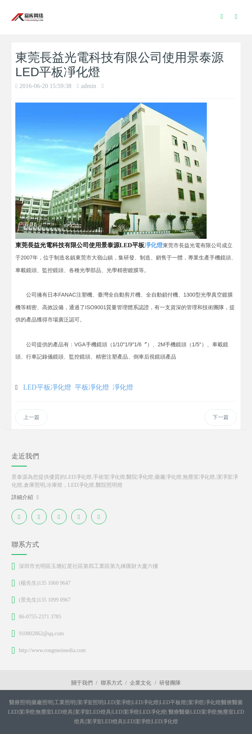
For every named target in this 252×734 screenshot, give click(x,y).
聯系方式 (111, 683)
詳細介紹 (25, 497)
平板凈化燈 (92, 387)
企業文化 (140, 683)
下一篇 (221, 417)
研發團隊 (170, 683)
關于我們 (82, 683)
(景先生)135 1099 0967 (44, 600)
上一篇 (31, 417)
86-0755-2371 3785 (40, 617)
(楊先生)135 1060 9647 (44, 583)
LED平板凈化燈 (47, 387)
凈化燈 (153, 245)
